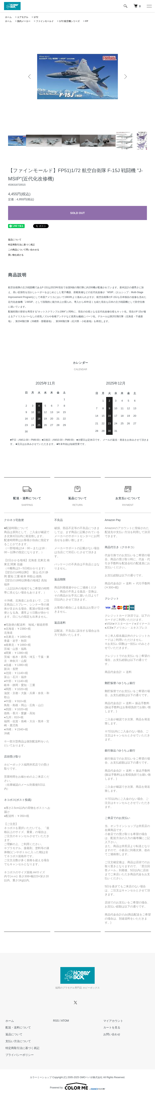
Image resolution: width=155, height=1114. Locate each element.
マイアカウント (112, 1020)
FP (91, 21)
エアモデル (24, 17)
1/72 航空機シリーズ (74, 21)
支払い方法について (16, 1041)
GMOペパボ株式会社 (91, 1077)
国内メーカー (25, 21)
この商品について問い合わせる (25, 249)
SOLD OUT (77, 213)
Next (125, 77)
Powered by (77, 1086)
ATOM (65, 1020)
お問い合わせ (110, 1034)
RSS (56, 1020)
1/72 (37, 17)
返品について (15, 239)
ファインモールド (47, 21)
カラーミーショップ (41, 1077)
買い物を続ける (16, 254)
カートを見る (110, 1027)
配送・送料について (16, 1027)
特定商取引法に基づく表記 (22, 244)
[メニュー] (149, 6)
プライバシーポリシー (18, 1054)
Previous (30, 77)
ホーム (8, 17)
